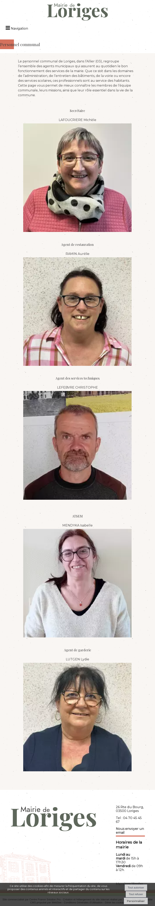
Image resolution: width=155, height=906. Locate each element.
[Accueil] (77, 12)
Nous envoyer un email (130, 831)
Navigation (19, 28)
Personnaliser (136, 901)
